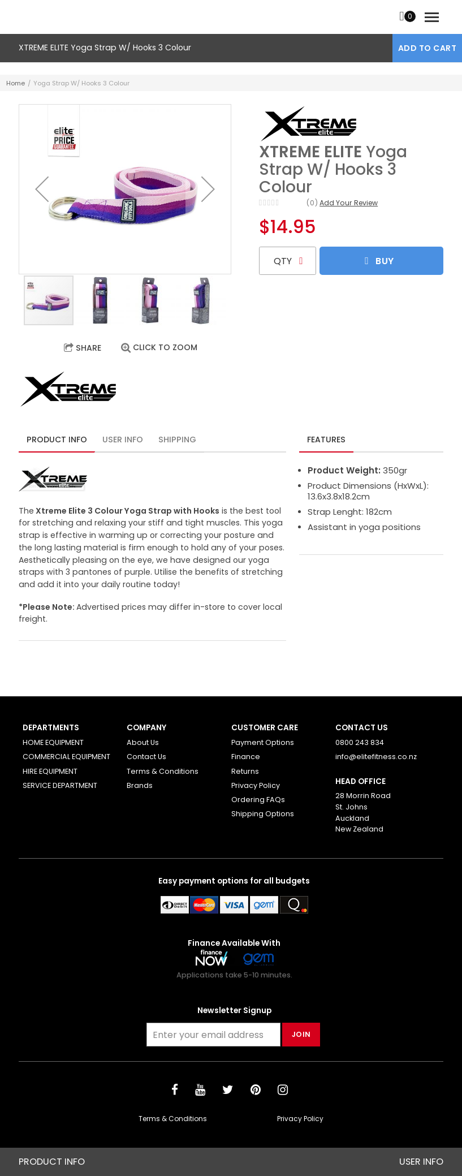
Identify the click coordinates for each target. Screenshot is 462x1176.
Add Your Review (348, 203)
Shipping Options (262, 814)
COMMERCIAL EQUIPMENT (66, 756)
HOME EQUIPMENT (53, 742)
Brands (140, 785)
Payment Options (262, 742)
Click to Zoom (165, 347)
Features (326, 439)
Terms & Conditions (162, 771)
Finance (245, 756)
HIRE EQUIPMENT (50, 771)
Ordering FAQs (258, 799)
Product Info (57, 439)
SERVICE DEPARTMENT (60, 785)
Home (15, 83)
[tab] (57, 438)
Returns (245, 771)
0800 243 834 (359, 742)
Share (88, 348)
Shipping (177, 439)
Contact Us (146, 756)
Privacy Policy (255, 785)
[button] (41, 189)
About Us (143, 742)
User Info (122, 439)
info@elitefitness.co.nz (376, 756)
